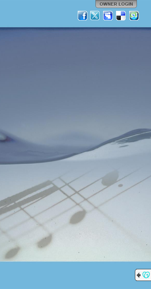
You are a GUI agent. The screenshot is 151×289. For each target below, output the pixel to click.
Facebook (82, 15)
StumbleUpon (134, 15)
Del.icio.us (121, 15)
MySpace (108, 15)
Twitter (95, 15)
